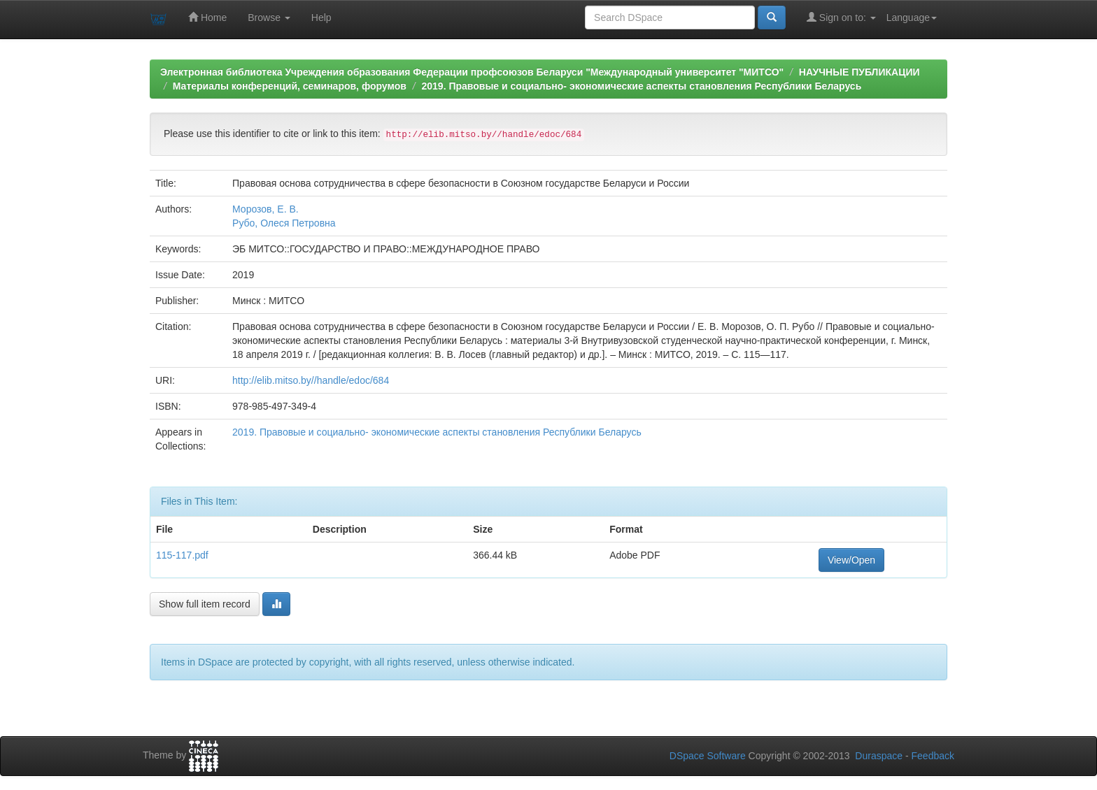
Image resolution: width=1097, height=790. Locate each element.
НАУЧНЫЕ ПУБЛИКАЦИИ (859, 72)
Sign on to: (841, 17)
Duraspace (879, 755)
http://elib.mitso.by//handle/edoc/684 (310, 380)
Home (207, 17)
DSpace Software (708, 755)
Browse (269, 17)
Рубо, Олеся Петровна (284, 223)
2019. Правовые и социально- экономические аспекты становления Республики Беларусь (641, 86)
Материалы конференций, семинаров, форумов (289, 86)
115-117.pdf (182, 555)
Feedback (933, 755)
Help (321, 17)
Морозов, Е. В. (265, 209)
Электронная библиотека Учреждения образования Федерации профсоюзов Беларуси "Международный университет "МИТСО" (472, 72)
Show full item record (204, 604)
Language (911, 17)
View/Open (851, 560)
